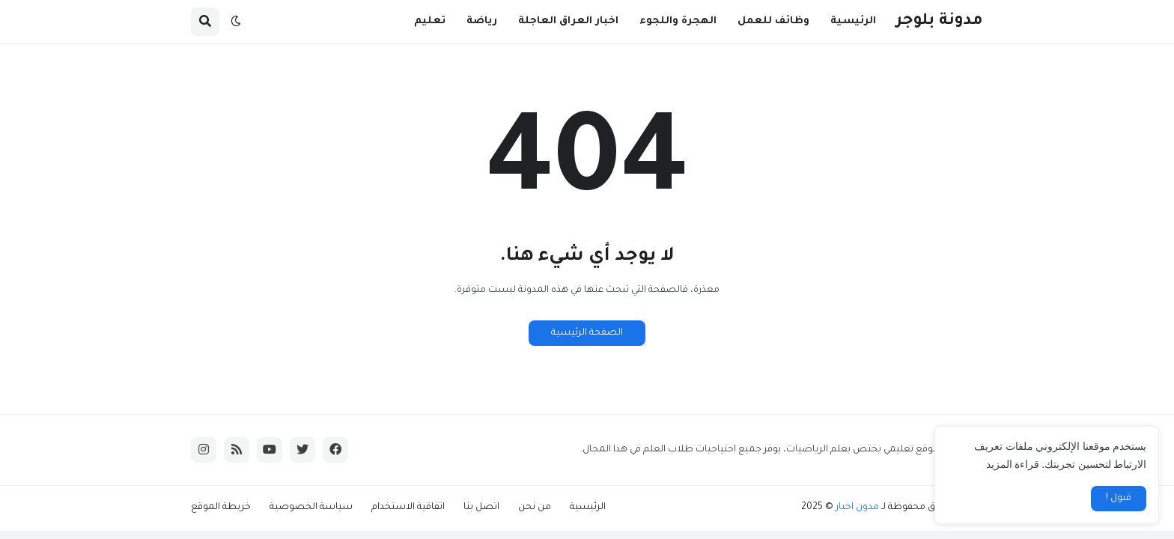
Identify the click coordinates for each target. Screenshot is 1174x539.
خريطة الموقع (221, 507)
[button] (235, 21)
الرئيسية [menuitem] (853, 21)
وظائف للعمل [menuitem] (773, 21)
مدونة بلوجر (939, 21)
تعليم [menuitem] (429, 21)
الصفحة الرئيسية (587, 333)
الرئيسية (588, 507)
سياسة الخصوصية (311, 507)
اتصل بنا (481, 507)
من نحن (534, 507)
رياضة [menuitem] (481, 21)
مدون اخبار (857, 507)
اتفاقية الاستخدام (408, 507)
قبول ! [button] (1118, 498)
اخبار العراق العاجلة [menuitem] (568, 21)
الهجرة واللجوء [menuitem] (678, 21)
